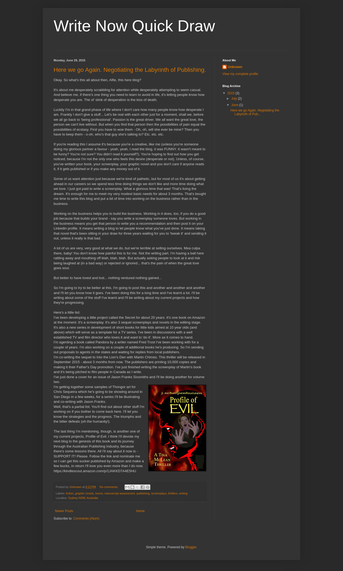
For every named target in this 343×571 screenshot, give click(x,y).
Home (140, 511)
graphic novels (84, 493)
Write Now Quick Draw (134, 26)
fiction (69, 493)
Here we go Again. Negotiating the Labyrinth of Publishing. (130, 69)
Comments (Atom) (86, 518)
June (235, 105)
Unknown (235, 67)
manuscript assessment (120, 493)
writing (183, 493)
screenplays (159, 493)
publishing (143, 493)
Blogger (190, 547)
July (234, 98)
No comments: (109, 487)
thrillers (173, 493)
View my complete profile (240, 74)
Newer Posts (64, 511)
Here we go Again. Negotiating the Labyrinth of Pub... (254, 112)
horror (99, 493)
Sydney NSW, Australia (83, 497)
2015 (232, 93)
